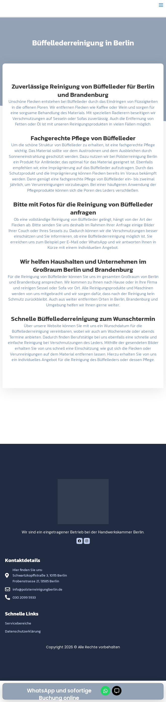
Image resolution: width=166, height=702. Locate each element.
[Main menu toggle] (161, 5)
